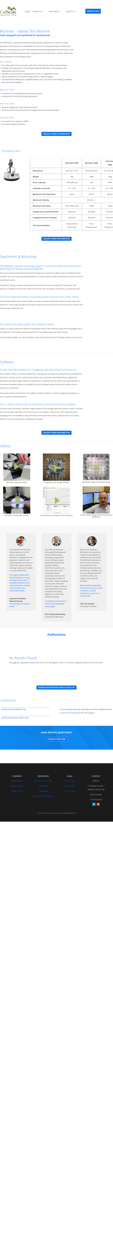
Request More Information (56, 134)
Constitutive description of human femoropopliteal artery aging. (55, 604)
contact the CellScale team (70, 713)
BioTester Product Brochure (15, 718)
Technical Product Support (43, 796)
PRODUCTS (37, 11)
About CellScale (17, 781)
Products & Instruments (43, 781)
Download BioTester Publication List (56, 687)
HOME (27, 11)
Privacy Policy (70, 786)
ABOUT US (70, 11)
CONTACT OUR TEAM (56, 739)
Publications (43, 791)
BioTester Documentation (14, 709)
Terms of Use (70, 781)
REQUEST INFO (93, 11)
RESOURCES (54, 11)
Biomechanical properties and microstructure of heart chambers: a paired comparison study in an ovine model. (91, 590)
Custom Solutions (17, 786)
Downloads (43, 786)
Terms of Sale (70, 791)
